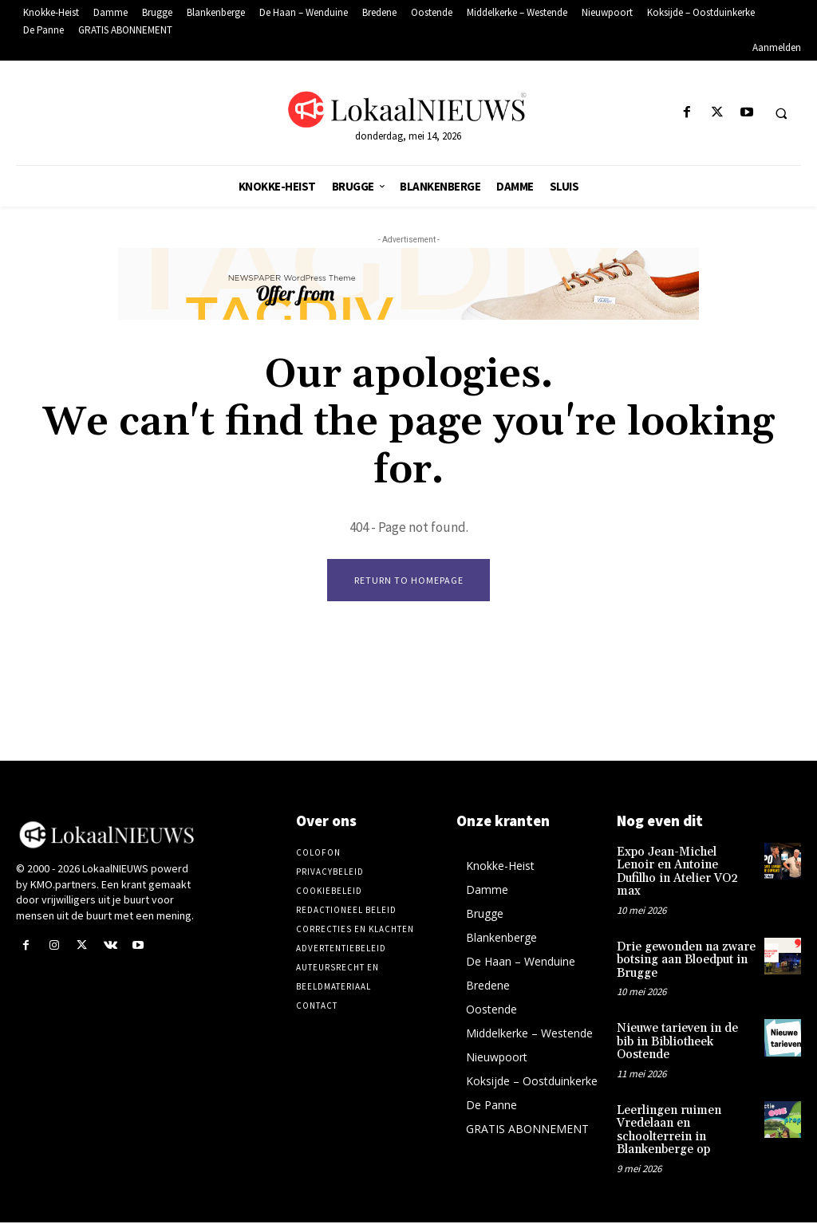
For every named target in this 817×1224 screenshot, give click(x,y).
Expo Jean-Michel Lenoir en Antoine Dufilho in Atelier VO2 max (682, 865)
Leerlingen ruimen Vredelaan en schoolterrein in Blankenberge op (665, 1096)
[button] (781, 113)
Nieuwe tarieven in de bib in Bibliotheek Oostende (683, 1018)
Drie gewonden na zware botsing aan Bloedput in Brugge (682, 944)
